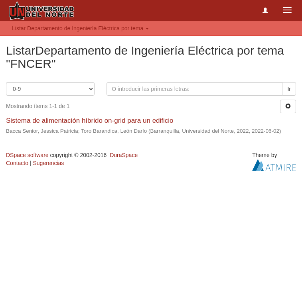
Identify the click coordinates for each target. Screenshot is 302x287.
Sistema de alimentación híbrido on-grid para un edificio (90, 120)
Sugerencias (48, 163)
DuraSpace (124, 155)
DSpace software (27, 155)
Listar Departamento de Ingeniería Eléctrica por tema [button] (80, 28)
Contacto (17, 163)
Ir (289, 89)
